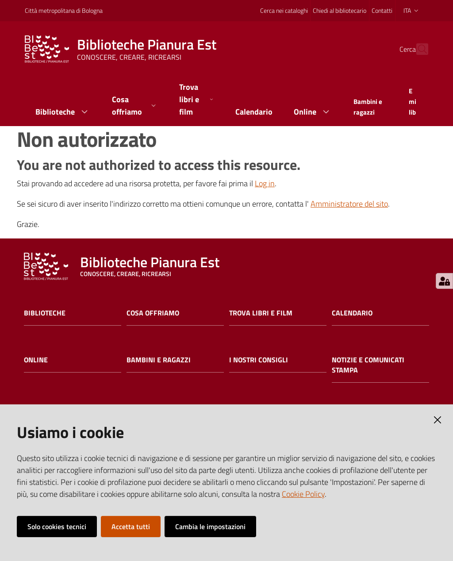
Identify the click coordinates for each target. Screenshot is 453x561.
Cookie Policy (303, 494)
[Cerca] (417, 49)
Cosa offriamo (153, 313)
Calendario (352, 313)
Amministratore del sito (349, 204)
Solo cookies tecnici (56, 526)
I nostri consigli (258, 360)
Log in (265, 183)
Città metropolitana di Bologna (64, 10)
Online (36, 360)
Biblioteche (44, 313)
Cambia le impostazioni (210, 526)
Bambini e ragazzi (159, 360)
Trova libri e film (260, 313)
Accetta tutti (130, 526)
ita (411, 10)
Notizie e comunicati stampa (368, 365)
